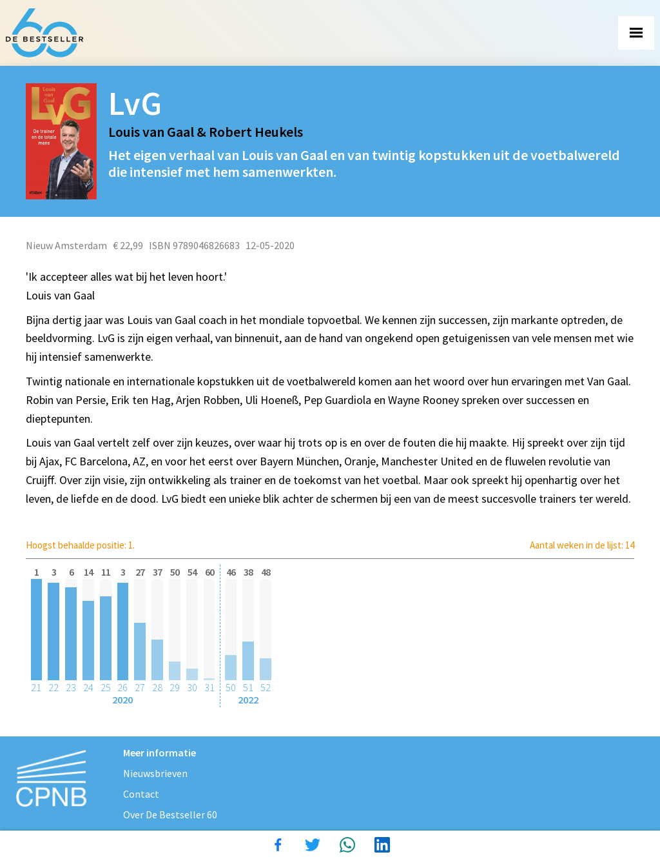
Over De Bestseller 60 (170, 814)
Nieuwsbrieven (155, 773)
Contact (141, 793)
